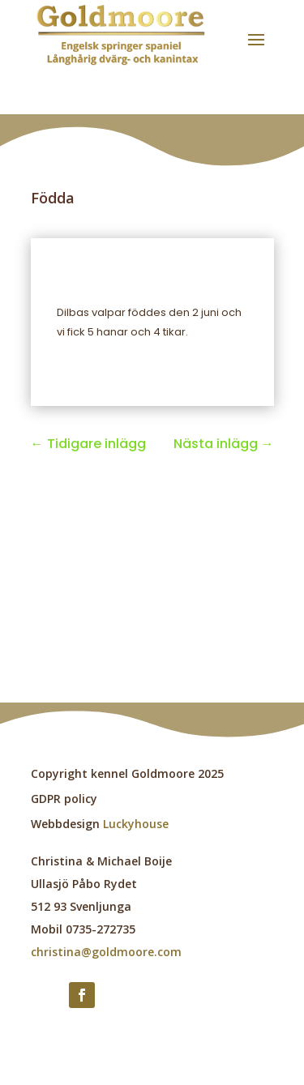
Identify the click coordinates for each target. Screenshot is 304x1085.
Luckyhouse (136, 823)
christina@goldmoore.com (106, 951)
